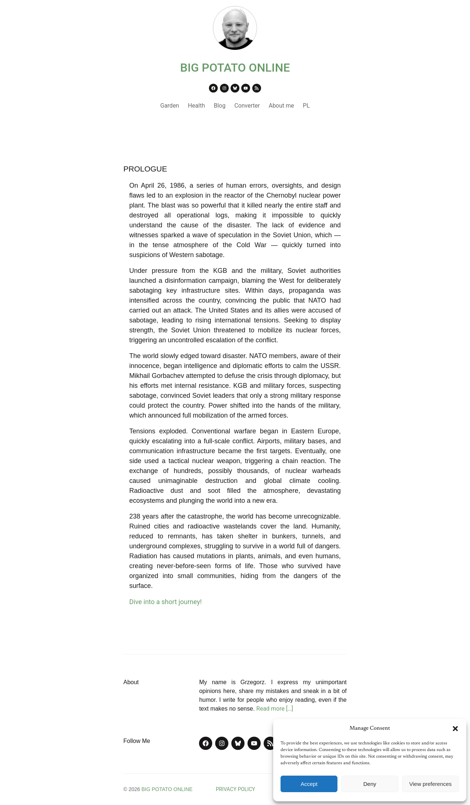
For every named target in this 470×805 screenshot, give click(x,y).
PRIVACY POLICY (235, 789)
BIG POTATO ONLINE (235, 68)
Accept (309, 784)
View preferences (430, 784)
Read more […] (274, 708)
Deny (369, 784)
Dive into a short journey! (165, 602)
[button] (455, 728)
